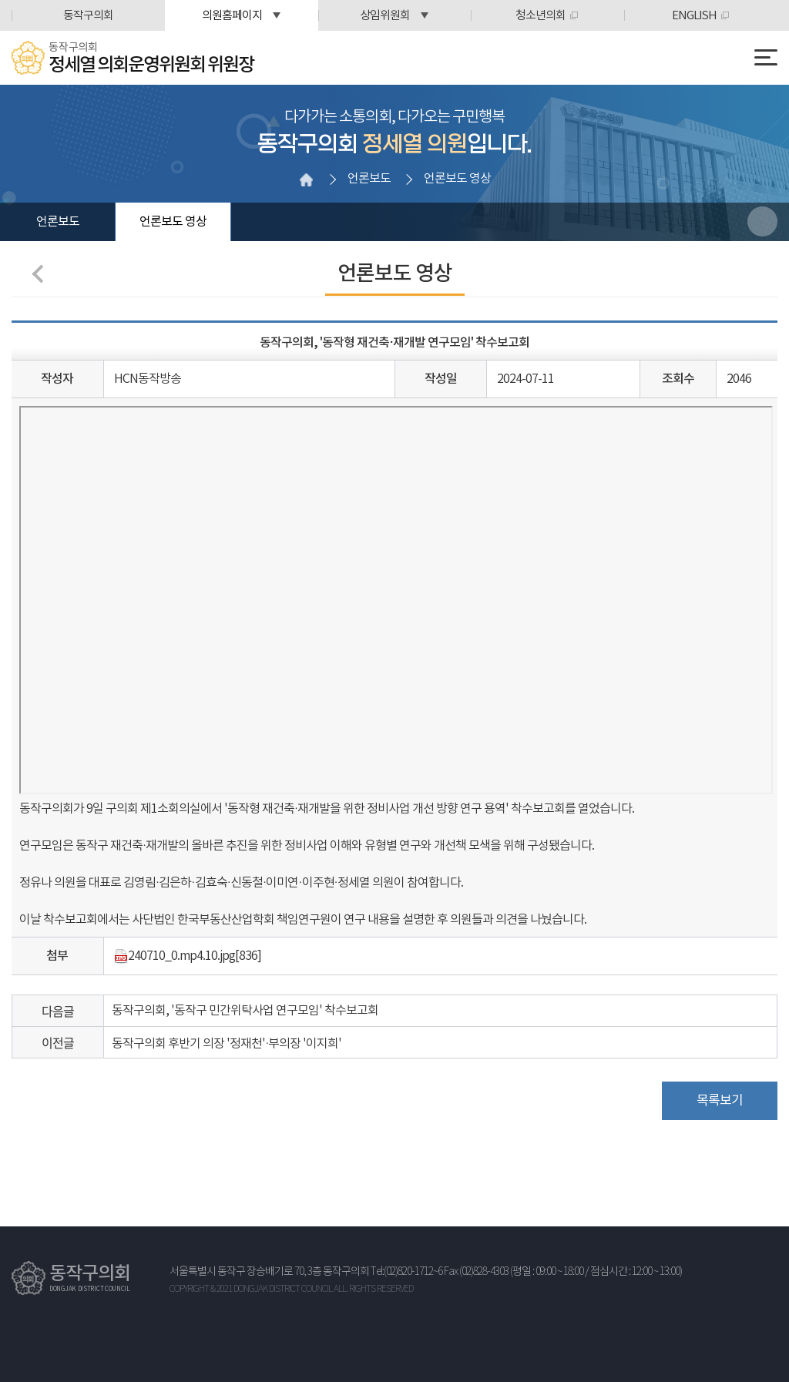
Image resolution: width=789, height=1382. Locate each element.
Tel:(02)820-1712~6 (406, 1272)
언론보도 (57, 222)
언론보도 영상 (172, 222)
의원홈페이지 (232, 15)
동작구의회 (88, 15)
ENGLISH (694, 15)
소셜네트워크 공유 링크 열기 (762, 221)
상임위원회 (385, 15)
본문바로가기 (0, 0)
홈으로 (306, 179)
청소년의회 (540, 15)
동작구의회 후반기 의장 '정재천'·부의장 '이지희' (226, 1044)
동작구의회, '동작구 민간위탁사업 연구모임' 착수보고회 (245, 1011)
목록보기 (720, 1101)
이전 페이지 (41, 273)
